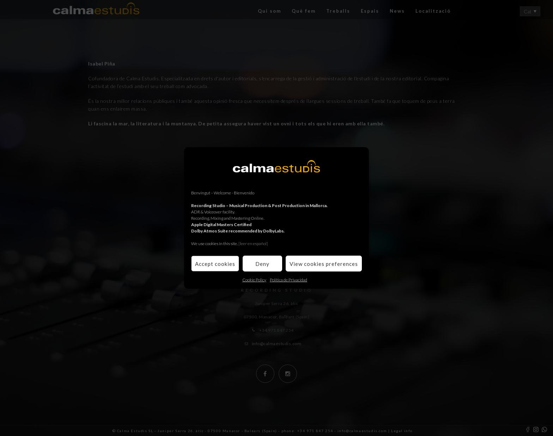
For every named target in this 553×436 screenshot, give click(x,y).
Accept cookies (215, 263)
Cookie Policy (254, 279)
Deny (262, 263)
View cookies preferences (324, 263)
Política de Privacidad (288, 279)
